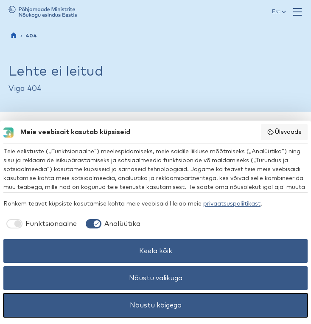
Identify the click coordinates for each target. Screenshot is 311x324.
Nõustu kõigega (156, 305)
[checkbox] (40, 224)
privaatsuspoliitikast (232, 204)
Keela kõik (155, 251)
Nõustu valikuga (155, 278)
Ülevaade (284, 132)
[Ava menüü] (297, 11)
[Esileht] (13, 35)
